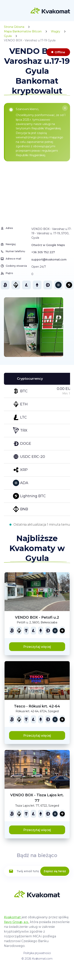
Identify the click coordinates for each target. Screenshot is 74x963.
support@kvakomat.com (49, 259)
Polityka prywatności (37, 953)
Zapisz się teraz (55, 871)
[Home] (50, 10)
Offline (60, 52)
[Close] (65, 108)
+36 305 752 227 (43, 252)
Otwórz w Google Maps (48, 245)
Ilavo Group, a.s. (16, 922)
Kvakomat (12, 917)
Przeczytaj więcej (37, 647)
